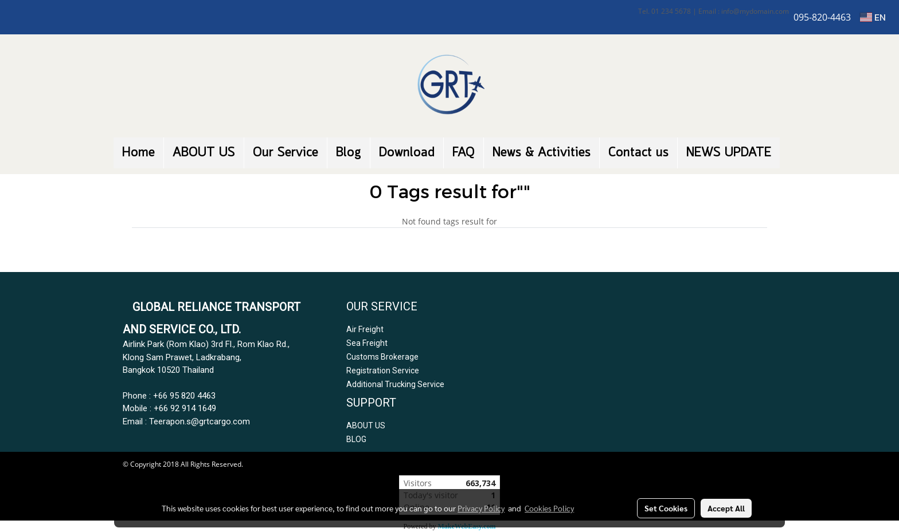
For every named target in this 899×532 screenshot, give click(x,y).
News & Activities (542, 153)
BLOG (356, 439)
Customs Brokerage (382, 356)
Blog (348, 153)
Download (407, 153)
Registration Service (382, 370)
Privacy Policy (481, 508)
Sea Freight (367, 343)
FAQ (463, 153)
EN (873, 17)
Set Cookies (665, 508)
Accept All (726, 508)
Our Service (285, 153)
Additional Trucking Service (395, 384)
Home (138, 153)
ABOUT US (204, 153)
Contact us (638, 153)
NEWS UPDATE (728, 153)
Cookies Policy (549, 508)
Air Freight (365, 329)
